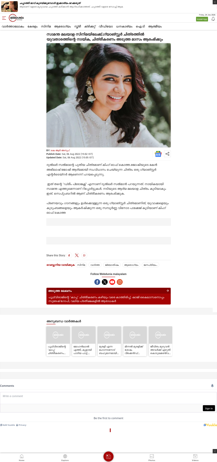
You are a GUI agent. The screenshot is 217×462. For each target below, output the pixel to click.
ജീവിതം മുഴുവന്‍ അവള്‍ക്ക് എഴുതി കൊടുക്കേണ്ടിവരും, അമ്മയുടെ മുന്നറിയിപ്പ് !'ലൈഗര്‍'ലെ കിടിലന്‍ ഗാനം (160, 350)
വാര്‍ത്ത (95, 264)
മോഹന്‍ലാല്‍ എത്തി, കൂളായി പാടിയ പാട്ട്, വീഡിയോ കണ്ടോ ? (83, 350)
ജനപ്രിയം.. (150, 264)
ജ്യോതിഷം (112, 264)
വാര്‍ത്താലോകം (13, 26)
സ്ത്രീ (77, 26)
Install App (202, 19)
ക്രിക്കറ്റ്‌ (89, 26)
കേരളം (32, 26)
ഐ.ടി (140, 26)
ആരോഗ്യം (62, 26)
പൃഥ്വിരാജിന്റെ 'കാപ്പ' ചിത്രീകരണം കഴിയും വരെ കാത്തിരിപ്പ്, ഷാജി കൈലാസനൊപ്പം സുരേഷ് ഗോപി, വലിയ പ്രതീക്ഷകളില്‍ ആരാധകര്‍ (106, 299)
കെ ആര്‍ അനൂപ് (60, 150)
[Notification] (212, 18)
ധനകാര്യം (124, 26)
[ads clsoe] (215, 451)
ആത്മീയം (155, 26)
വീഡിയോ (106, 26)
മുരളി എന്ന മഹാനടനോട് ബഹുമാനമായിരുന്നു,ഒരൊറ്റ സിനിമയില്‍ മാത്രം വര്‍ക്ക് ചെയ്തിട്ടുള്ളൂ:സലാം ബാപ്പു (109, 350)
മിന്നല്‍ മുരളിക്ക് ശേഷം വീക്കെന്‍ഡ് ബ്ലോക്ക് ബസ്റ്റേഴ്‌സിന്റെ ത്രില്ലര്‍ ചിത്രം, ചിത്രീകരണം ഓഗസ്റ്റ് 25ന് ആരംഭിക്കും (135, 350)
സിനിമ (46, 26)
